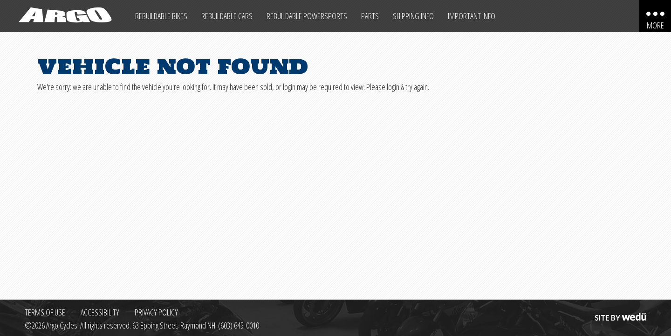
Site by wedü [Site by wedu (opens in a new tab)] (619, 312)
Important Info (471, 15)
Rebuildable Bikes (161, 15)
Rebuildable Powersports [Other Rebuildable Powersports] (307, 15)
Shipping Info (413, 15)
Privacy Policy (156, 312)
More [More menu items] (655, 25)
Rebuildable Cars (227, 15)
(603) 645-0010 (238, 325)
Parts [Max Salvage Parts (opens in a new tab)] (370, 15)
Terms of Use (45, 312)
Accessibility (100, 312)
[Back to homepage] (64, 16)
